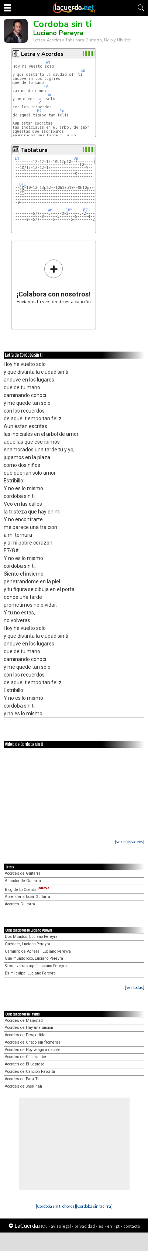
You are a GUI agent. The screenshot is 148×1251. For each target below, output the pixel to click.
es (101, 1226)
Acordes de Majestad (24, 1020)
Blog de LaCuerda (28, 889)
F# (46, 86)
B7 (39, 111)
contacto (131, 1226)
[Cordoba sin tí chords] (56, 1206)
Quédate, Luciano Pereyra (27, 944)
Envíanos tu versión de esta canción (54, 281)
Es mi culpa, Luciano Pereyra (30, 973)
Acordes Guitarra (20, 904)
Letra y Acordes (42, 54)
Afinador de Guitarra (23, 880)
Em (83, 70)
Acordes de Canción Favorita (30, 1071)
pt (118, 1226)
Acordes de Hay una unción (29, 1027)
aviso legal (61, 1226)
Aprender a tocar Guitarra (27, 896)
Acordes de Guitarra (23, 873)
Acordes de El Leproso (24, 1064)
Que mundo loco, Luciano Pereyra (34, 958)
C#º (68, 210)
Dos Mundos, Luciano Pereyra (31, 936)
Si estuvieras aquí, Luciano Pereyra (36, 965)
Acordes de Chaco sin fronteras (33, 1042)
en (109, 1226)
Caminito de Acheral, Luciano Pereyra (38, 951)
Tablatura (34, 150)
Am (48, 62)
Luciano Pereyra (58, 32)
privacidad (85, 1226)
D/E (22, 184)
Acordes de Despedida (25, 1035)
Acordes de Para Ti (22, 1079)
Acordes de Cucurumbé (25, 1056)
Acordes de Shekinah (23, 1086)
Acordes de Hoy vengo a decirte (33, 1049)
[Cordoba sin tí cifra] (94, 1206)
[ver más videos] (129, 841)
